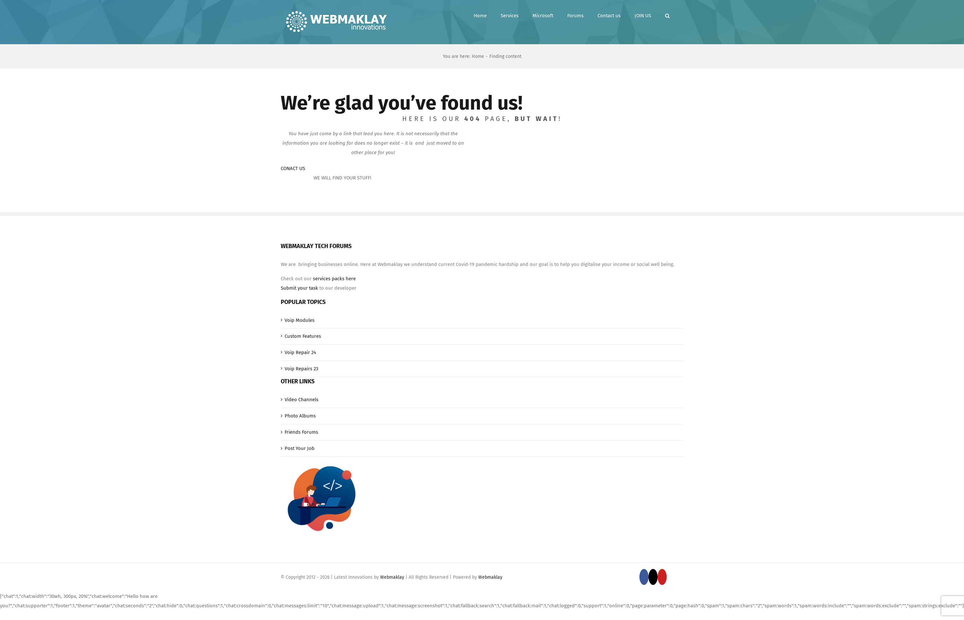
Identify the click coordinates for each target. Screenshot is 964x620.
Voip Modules (300, 320)
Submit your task (299, 288)
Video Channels (301, 399)
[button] (667, 16)
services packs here (334, 279)
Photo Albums (300, 416)
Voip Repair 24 (300, 352)
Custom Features (303, 336)
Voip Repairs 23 (301, 369)
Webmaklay (392, 577)
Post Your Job (300, 448)
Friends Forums (301, 432)
